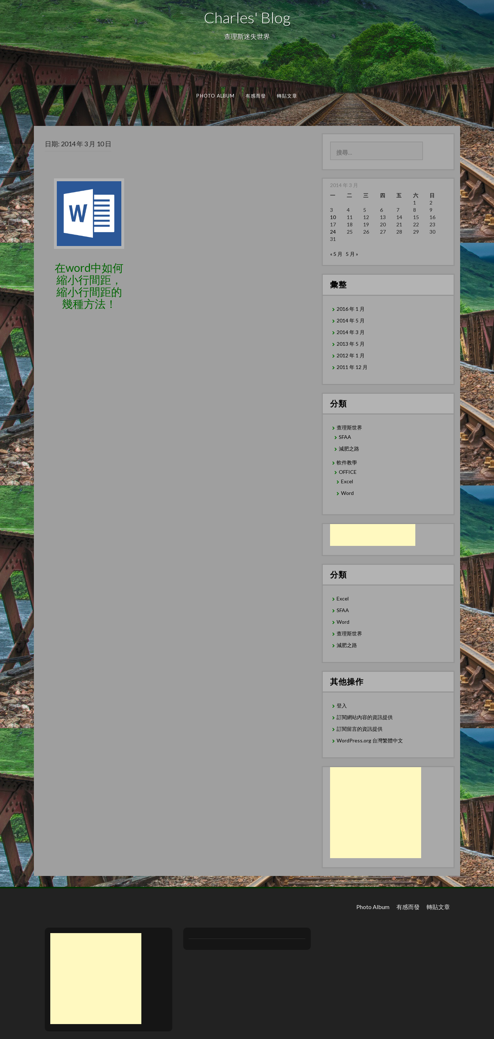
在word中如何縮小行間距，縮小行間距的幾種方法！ (89, 285)
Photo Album (215, 96)
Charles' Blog (247, 17)
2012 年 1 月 (351, 355)
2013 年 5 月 (351, 344)
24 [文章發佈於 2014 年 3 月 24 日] (333, 232)
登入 (342, 705)
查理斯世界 (349, 427)
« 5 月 (336, 254)
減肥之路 (349, 448)
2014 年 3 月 (351, 332)
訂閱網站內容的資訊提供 (365, 717)
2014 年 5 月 (351, 320)
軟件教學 (347, 462)
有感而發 (256, 96)
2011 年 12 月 (352, 367)
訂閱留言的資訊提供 (360, 729)
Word (347, 493)
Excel (347, 481)
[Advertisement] (372, 535)
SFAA (345, 437)
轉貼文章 (287, 96)
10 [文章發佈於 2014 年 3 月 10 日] (333, 217)
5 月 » (352, 254)
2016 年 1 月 (351, 309)
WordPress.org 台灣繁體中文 (370, 740)
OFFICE (348, 472)
